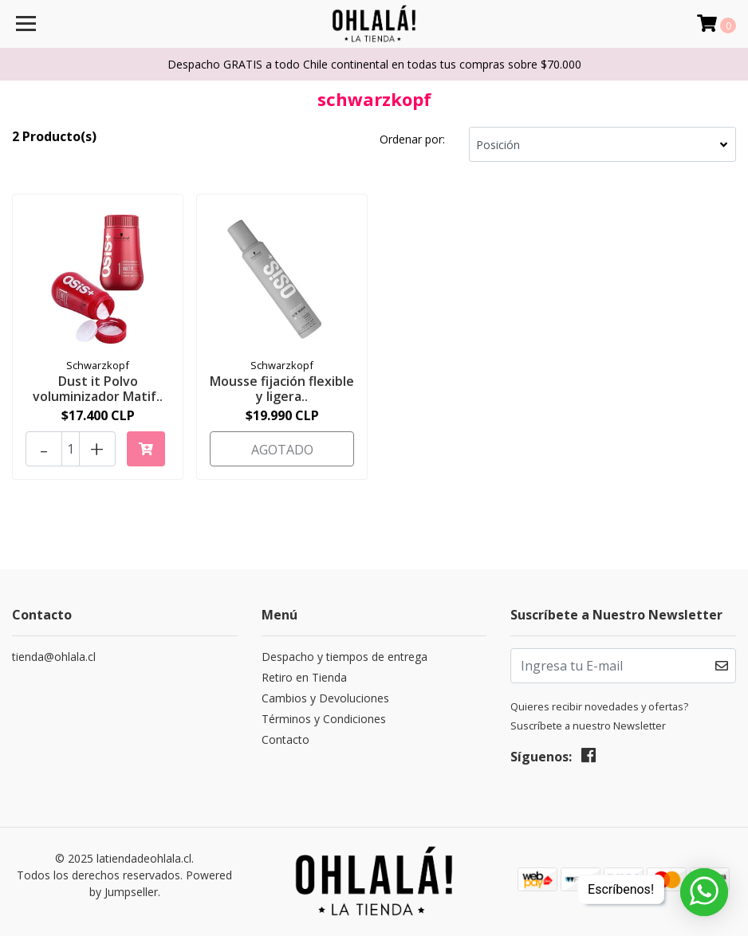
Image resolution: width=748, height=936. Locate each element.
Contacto (285, 739)
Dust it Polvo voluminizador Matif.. (98, 388)
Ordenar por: (412, 139)
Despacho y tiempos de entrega (344, 656)
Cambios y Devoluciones (325, 698)
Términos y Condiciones (324, 718)
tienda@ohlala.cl (54, 656)
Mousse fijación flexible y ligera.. (282, 388)
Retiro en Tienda (304, 677)
